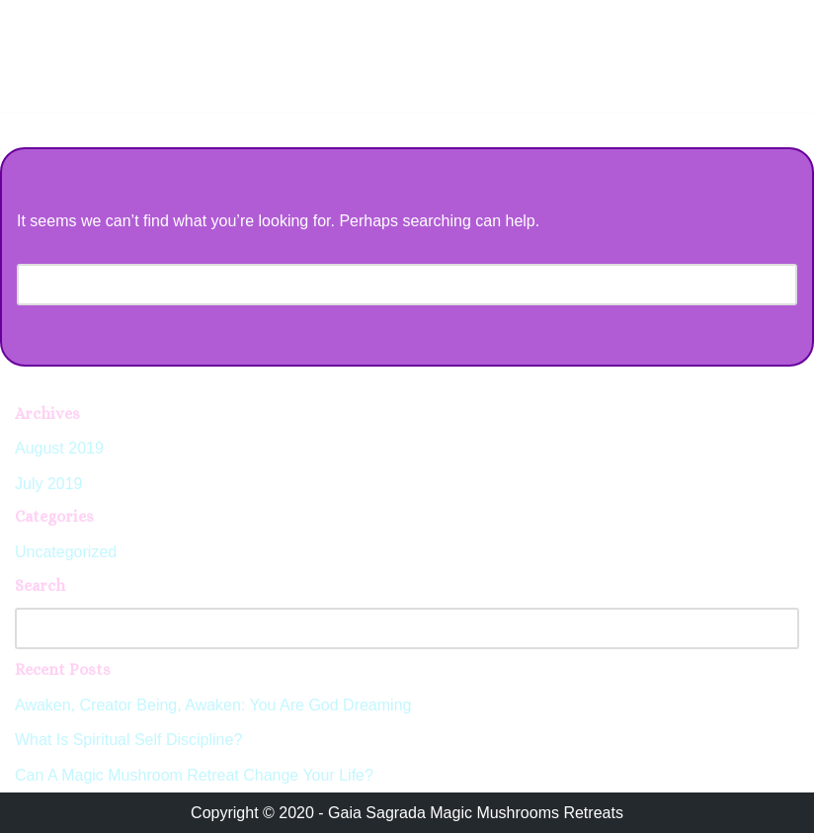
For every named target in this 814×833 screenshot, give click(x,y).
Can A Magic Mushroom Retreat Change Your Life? (194, 775)
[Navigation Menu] (776, 21)
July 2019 (49, 483)
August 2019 (59, 448)
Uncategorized (66, 551)
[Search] (385, 284)
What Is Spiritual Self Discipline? (128, 739)
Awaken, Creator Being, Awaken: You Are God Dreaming (213, 705)
